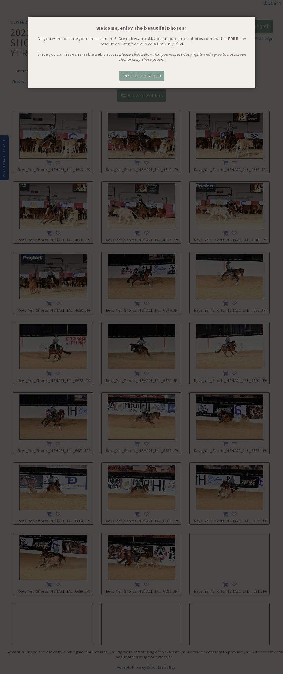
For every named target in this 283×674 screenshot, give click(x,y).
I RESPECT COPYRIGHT (142, 75)
